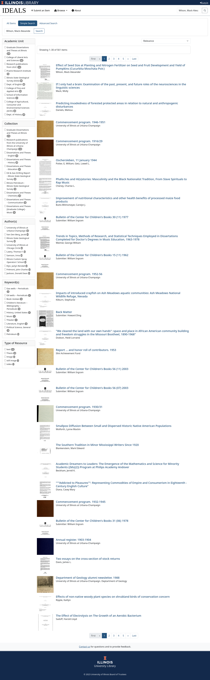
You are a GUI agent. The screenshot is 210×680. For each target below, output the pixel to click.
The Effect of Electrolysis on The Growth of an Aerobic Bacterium (98, 615)
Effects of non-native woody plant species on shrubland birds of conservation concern (113, 597)
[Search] (189, 10)
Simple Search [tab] (27, 23)
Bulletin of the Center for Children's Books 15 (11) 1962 (92, 255)
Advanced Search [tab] (48, 23)
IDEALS (14, 10)
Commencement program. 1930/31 (79, 407)
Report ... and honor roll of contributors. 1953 (86, 350)
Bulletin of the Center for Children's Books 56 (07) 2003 (92, 388)
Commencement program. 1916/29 (79, 141)
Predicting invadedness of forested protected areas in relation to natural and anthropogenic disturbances (117, 104)
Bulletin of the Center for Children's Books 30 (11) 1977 (92, 217)
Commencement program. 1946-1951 (80, 122)
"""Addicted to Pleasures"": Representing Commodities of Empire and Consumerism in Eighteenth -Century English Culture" (121, 484)
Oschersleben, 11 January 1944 (76, 160)
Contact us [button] (84, 646)
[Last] (134, 58)
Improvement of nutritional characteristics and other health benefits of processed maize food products (118, 199)
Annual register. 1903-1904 (73, 540)
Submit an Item (40, 10)
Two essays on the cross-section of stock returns (88, 559)
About (76, 10)
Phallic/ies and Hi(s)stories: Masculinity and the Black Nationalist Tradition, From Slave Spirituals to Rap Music (121, 180)
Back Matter (64, 312)
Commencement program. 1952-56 (79, 274)
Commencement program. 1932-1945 (80, 502)
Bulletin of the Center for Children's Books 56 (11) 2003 (92, 369)
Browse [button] (60, 10)
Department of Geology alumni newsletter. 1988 (87, 578)
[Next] (128, 58)
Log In (204, 2)
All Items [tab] (11, 23)
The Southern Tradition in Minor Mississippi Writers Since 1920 (97, 445)
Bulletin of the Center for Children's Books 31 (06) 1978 (92, 521)
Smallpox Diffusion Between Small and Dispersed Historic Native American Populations (113, 426)
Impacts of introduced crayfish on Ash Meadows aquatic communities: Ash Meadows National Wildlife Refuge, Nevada (118, 294)
